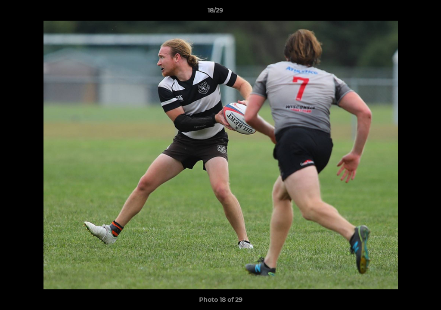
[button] (405, 12)
